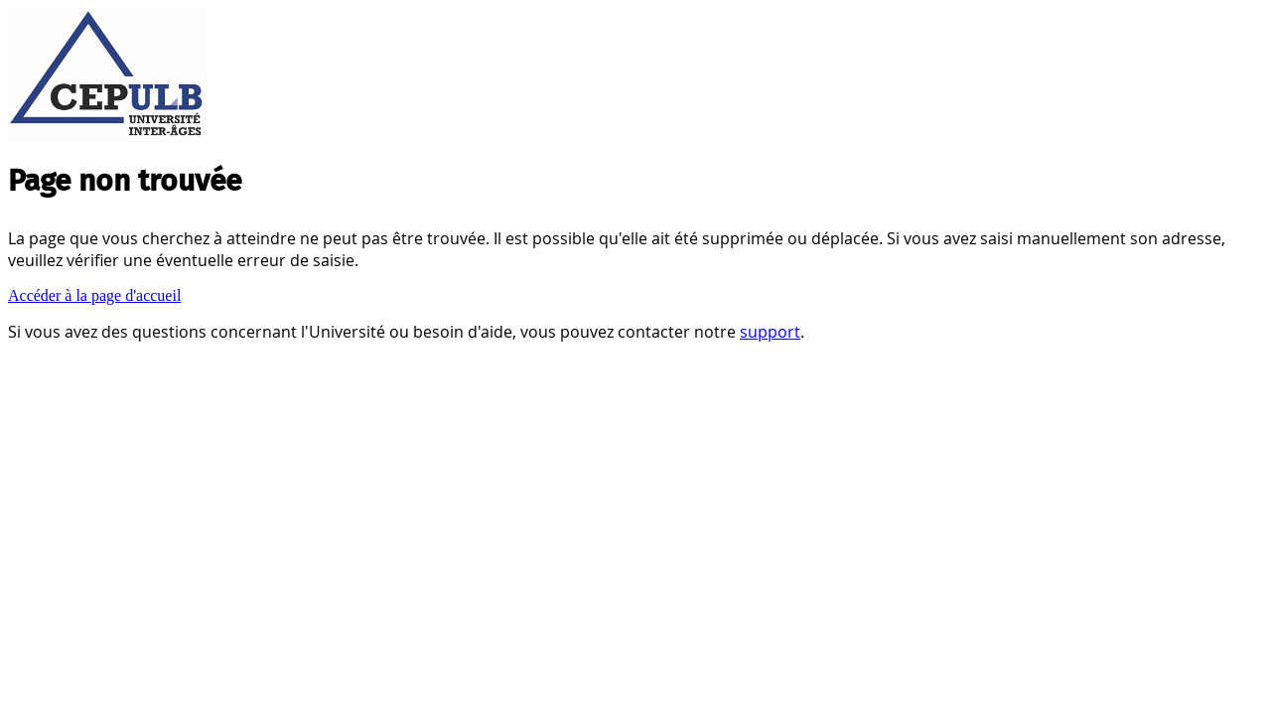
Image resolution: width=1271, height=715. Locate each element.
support (770, 332)
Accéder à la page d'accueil (94, 295)
